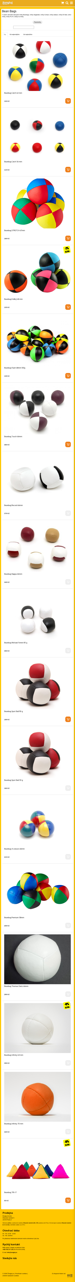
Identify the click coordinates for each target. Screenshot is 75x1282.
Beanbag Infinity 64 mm (13, 1055)
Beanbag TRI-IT (10, 1192)
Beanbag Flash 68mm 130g (14, 368)
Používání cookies (21, 1273)
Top (5, 34)
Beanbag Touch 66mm (13, 436)
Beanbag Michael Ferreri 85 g (15, 643)
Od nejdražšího (27, 34)
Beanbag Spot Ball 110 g (13, 711)
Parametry (37, 22)
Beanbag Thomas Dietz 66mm (16, 986)
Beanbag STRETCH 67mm (14, 230)
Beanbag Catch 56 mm (13, 162)
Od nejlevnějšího (14, 34)
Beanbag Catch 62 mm (13, 93)
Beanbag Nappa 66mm (13, 574)
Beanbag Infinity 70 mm (13, 1124)
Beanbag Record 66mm (13, 505)
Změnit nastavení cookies (11, 1275)
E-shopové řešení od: (62, 1275)
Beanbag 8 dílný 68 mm (13, 299)
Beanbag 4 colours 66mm (14, 849)
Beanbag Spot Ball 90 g (13, 780)
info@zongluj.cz (12, 1252)
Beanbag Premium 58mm (14, 917)
